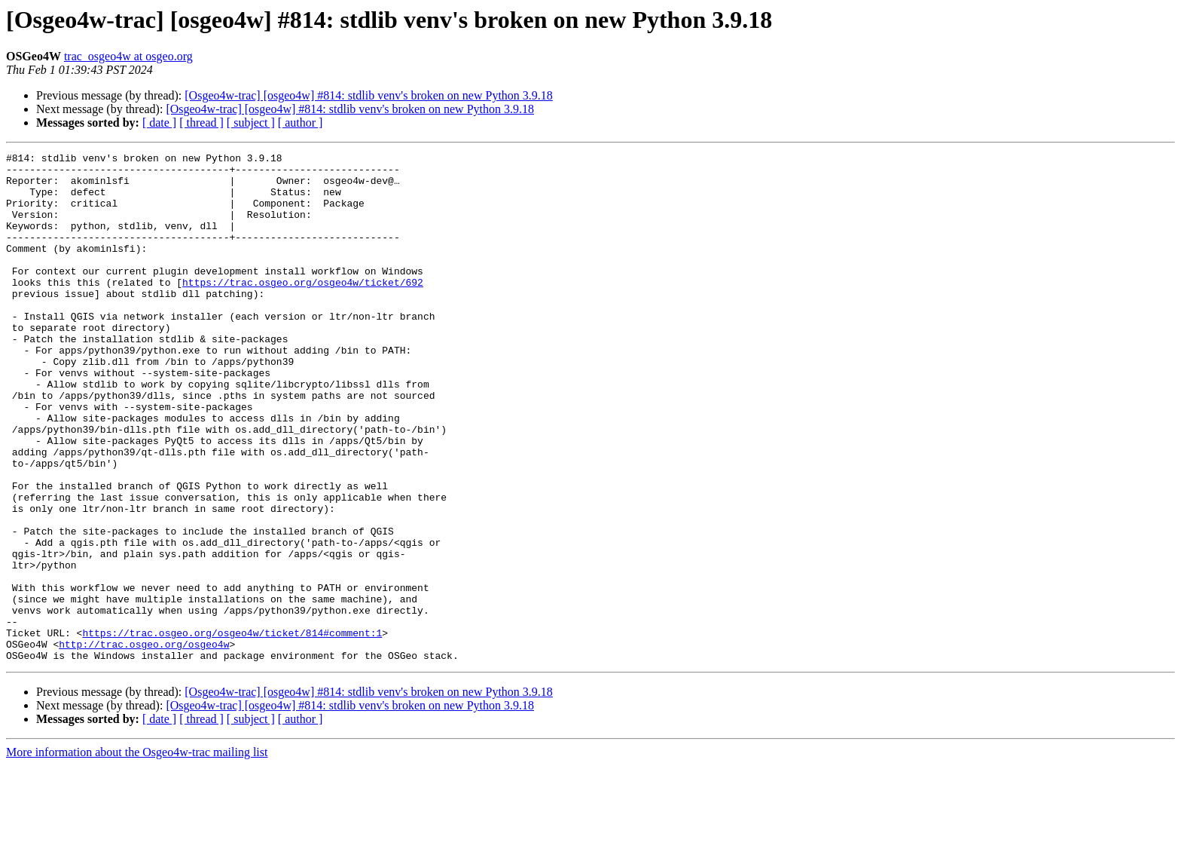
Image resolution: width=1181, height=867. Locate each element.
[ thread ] (201, 122)
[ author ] (300, 122)
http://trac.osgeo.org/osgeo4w (144, 743)
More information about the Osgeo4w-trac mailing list (136, 853)
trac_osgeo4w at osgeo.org (128, 56)
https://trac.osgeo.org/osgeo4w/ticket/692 (302, 309)
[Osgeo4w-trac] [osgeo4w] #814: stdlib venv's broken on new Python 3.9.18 (369, 95)
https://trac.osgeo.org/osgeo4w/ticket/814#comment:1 (232, 730)
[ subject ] (251, 122)
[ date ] (159, 122)
